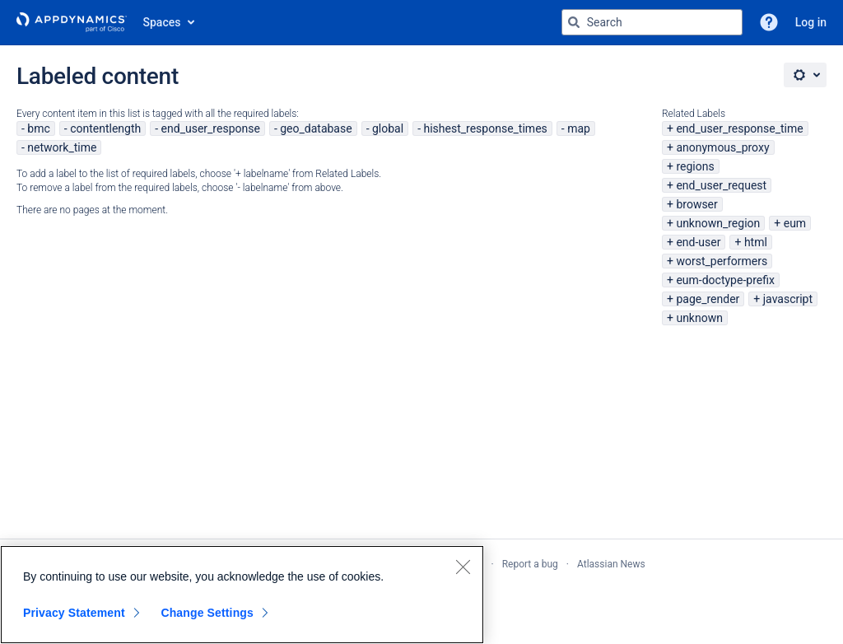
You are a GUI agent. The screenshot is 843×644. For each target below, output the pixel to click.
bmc (38, 128)
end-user (698, 242)
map (578, 128)
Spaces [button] (162, 22)
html (755, 242)
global (387, 128)
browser (696, 204)
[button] (769, 22)
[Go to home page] (71, 22)
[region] (242, 594)
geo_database (316, 128)
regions (695, 166)
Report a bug (530, 564)
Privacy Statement (74, 612)
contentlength (105, 128)
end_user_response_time (739, 128)
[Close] (462, 566)
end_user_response (210, 128)
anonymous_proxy (722, 147)
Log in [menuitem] (811, 22)
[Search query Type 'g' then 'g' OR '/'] (652, 22)
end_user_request (721, 185)
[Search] (573, 22)
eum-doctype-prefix (725, 280)
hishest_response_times (485, 128)
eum (795, 223)
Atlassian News (611, 564)
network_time (61, 147)
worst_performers (721, 261)
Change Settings (207, 612)
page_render (707, 299)
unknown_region (718, 223)
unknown (699, 317)
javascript (788, 299)
